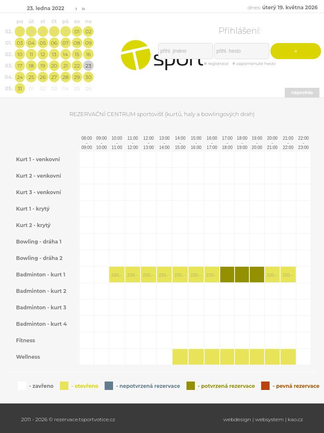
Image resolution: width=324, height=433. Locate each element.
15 (77, 54)
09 (88, 43)
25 (31, 77)
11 (31, 54)
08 (77, 43)
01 (76, 31)
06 (54, 43)
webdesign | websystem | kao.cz (263, 419)
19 (42, 65)
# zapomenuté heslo (253, 63)
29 (43, 31)
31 (65, 31)
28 (31, 31)
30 (54, 31)
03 (20, 43)
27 (20, 31)
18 (31, 65)
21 (65, 65)
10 (19, 54)
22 (77, 65)
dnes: (283, 7)
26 (43, 77)
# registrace (216, 63)
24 (20, 77)
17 (19, 65)
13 (54, 54)
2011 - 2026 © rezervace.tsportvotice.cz (68, 419)
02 (88, 31)
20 (54, 65)
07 (65, 43)
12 (42, 54)
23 (88, 65)
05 (43, 43)
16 (88, 54)
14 (65, 54)
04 (31, 43)
